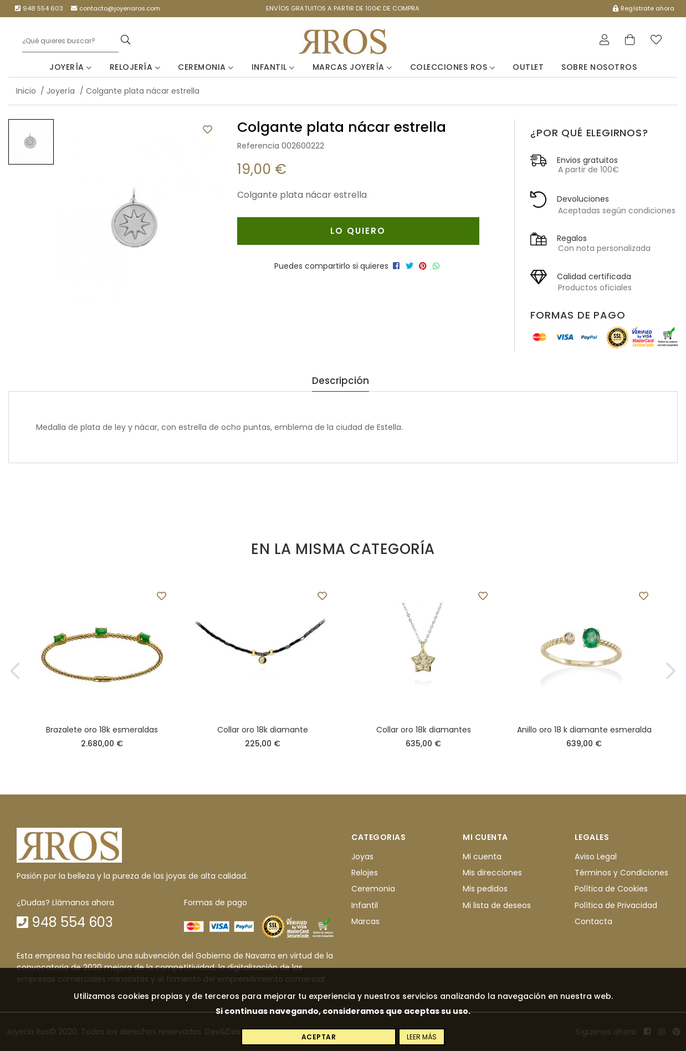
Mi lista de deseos (497, 905)
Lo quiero (358, 231)
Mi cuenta (482, 856)
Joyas (362, 856)
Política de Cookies (611, 889)
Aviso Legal (596, 856)
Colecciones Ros (452, 67)
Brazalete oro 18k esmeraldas (102, 729)
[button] (15, 670)
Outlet (528, 67)
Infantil (273, 67)
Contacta (593, 921)
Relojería (135, 67)
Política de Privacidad (616, 905)
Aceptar (318, 1037)
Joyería (70, 67)
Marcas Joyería (352, 67)
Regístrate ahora (643, 8)
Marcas (365, 921)
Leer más (422, 1037)
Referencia (258, 145)
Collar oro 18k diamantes (423, 729)
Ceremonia (206, 67)
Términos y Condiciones (621, 872)
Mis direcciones (492, 872)
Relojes (364, 872)
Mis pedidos (485, 889)
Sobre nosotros (599, 67)
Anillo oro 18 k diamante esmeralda (584, 729)
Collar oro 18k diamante (262, 729)
